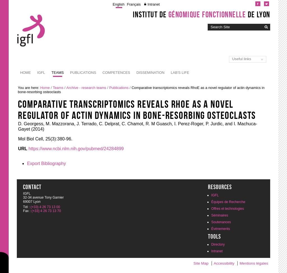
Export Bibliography (46, 163)
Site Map (201, 263)
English (118, 4)
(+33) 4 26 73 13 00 (45, 207)
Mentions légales (254, 263)
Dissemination (150, 72)
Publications (83, 72)
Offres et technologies (227, 209)
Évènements (220, 229)
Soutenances (221, 222)
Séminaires (219, 215)
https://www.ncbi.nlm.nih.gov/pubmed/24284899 (76, 148)
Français (134, 4)
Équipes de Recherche (228, 202)
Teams (57, 72)
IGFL (41, 72)
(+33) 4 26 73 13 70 (46, 211)
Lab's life (180, 72)
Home (25, 72)
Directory (218, 244)
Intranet (153, 4)
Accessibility (224, 263)
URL (22, 148)
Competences (116, 72)
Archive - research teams (86, 88)
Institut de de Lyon (201, 14)
